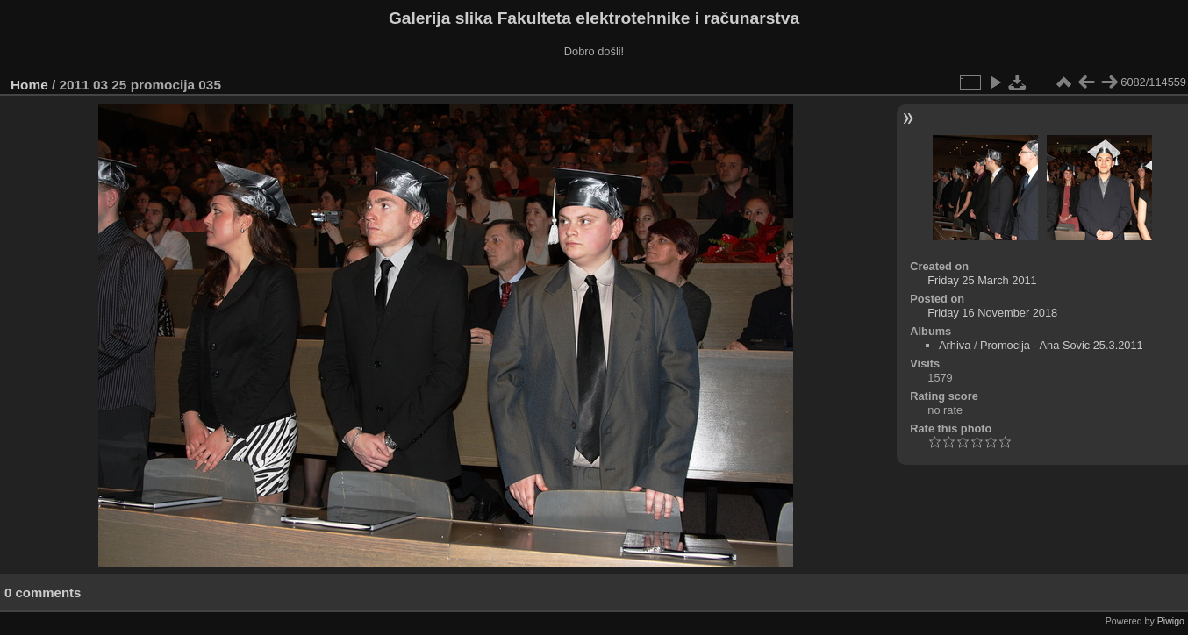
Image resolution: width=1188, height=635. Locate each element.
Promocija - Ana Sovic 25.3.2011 (1061, 345)
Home (29, 84)
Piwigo (1170, 621)
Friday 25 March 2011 (981, 280)
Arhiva (954, 345)
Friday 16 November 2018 (992, 312)
